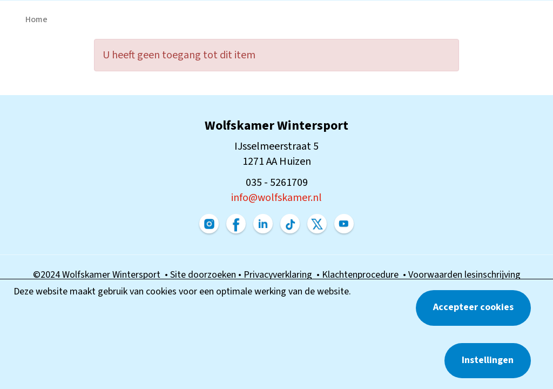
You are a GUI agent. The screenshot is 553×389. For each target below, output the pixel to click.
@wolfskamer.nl (276, 197)
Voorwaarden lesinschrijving (464, 274)
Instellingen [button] (488, 360)
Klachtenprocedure (362, 274)
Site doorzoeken (204, 274)
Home (36, 19)
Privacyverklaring (280, 274)
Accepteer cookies (473, 307)
